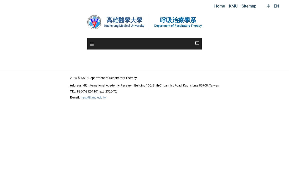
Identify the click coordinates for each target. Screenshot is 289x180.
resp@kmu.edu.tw (86, 93)
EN (276, 6)
